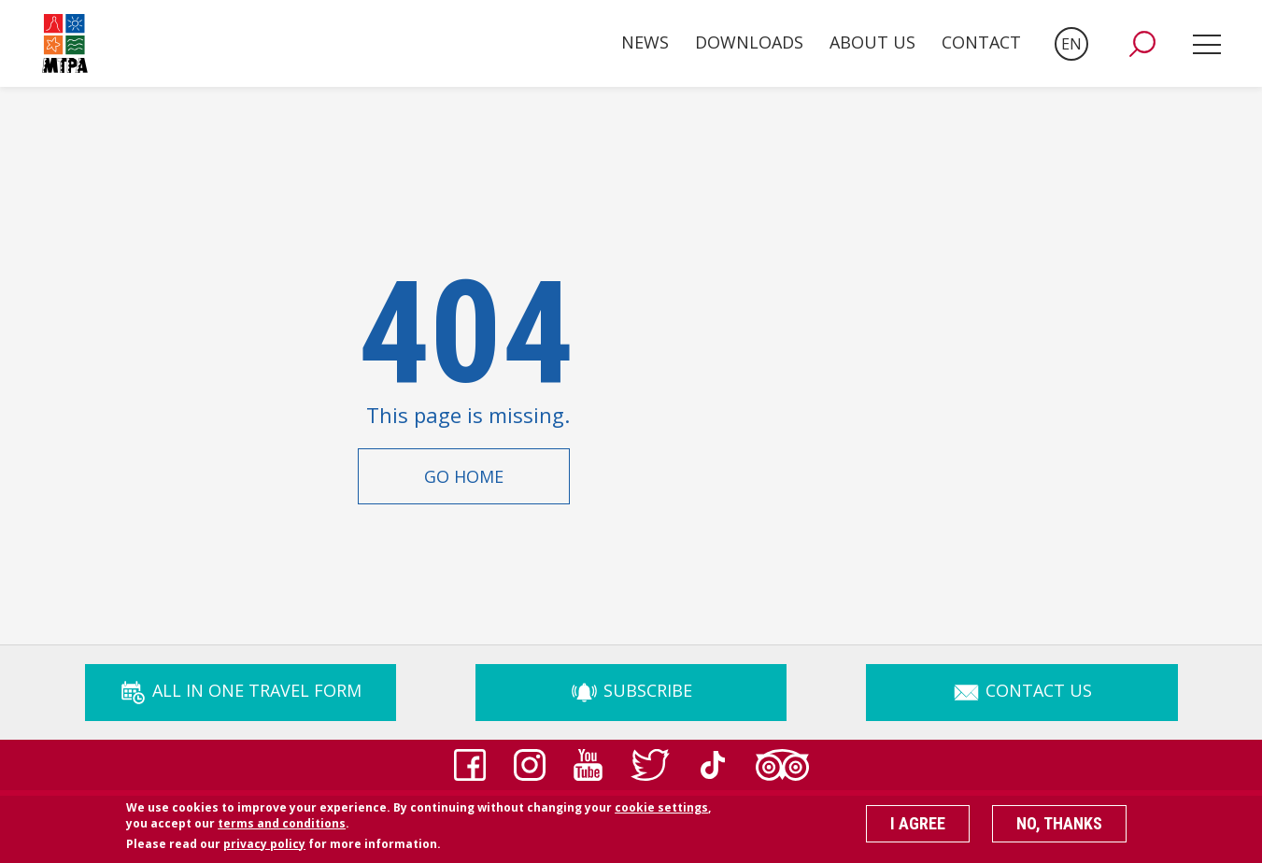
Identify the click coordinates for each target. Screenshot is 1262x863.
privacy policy (264, 848)
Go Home (463, 476)
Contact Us (1022, 690)
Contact (981, 42)
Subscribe (631, 690)
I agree (917, 828)
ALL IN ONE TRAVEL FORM (240, 690)
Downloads (749, 42)
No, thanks (1059, 828)
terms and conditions (282, 827)
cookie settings (661, 812)
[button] (1142, 44)
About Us (872, 42)
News (645, 42)
